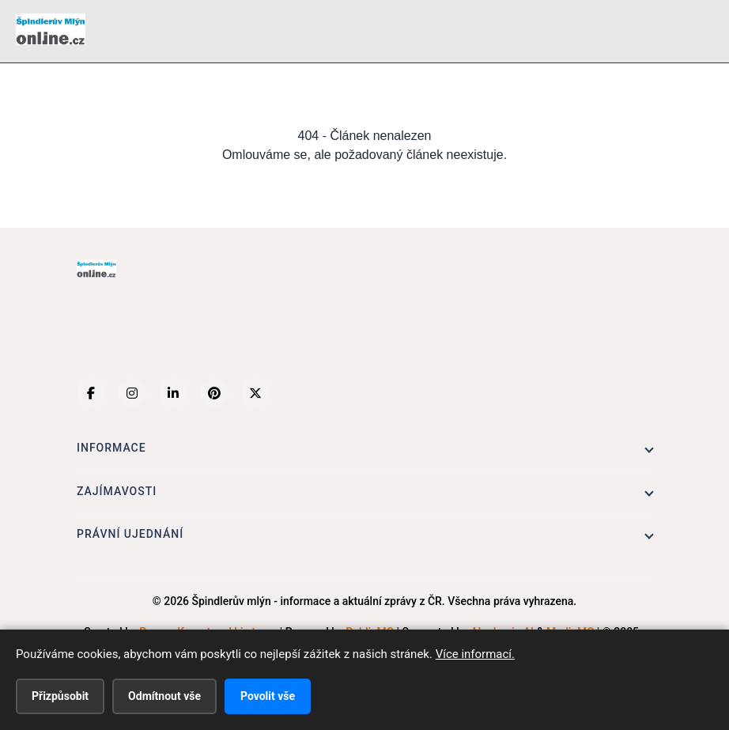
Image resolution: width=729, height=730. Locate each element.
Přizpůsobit (60, 696)
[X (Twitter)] (255, 393)
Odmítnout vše (164, 696)
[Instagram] (132, 393)
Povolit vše (267, 696)
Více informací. (475, 654)
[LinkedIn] (173, 393)
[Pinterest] (214, 393)
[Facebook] (91, 393)
